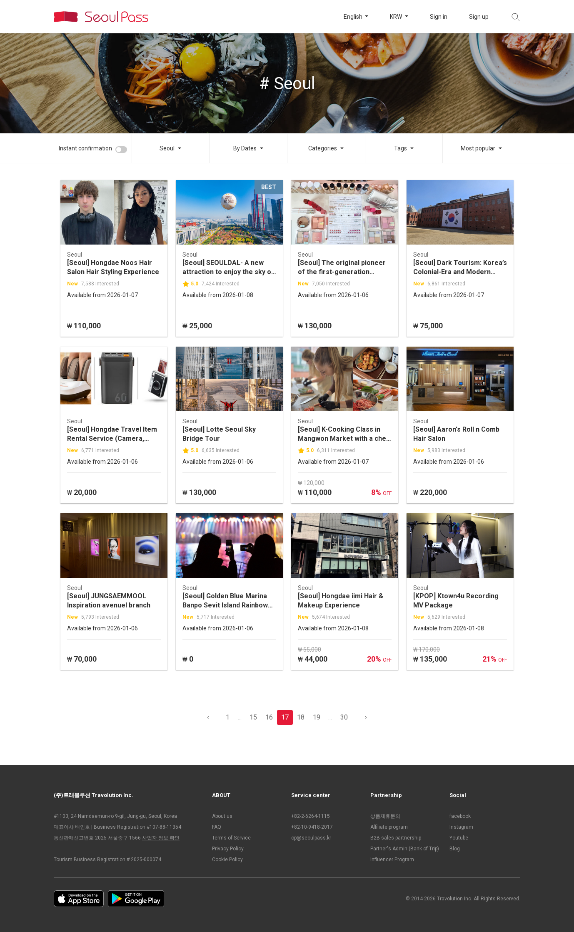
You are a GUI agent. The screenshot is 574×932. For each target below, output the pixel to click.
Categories (322, 148)
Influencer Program (392, 859)
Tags (400, 148)
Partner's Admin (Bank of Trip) (404, 849)
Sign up (479, 16)
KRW (396, 16)
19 (316, 717)
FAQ (216, 827)
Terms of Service (231, 838)
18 (300, 717)
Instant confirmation (85, 148)
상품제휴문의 (385, 816)
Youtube (458, 838)
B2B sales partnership (395, 838)
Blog (454, 849)
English (354, 16)
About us (222, 816)
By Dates (245, 148)
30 (344, 717)
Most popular (478, 148)
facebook (460, 816)
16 (269, 717)
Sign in (438, 16)
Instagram (461, 827)
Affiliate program (389, 827)
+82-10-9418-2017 (312, 827)
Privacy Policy (228, 849)
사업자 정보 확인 (161, 838)
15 (253, 717)
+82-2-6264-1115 (310, 816)
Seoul (167, 148)
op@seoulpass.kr (311, 838)
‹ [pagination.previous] (208, 717)
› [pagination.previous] (366, 717)
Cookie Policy (227, 859)
